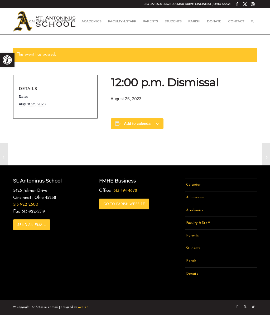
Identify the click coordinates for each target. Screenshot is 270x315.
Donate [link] (192, 273)
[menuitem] (38, 21)
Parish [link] (191, 261)
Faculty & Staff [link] (198, 223)
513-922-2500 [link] (25, 205)
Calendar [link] (193, 184)
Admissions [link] (195, 197)
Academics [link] (194, 210)
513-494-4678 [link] (125, 191)
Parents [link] (192, 235)
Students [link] (193, 248)
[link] (7, 60)
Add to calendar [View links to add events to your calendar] (138, 123)
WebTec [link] (83, 307)
